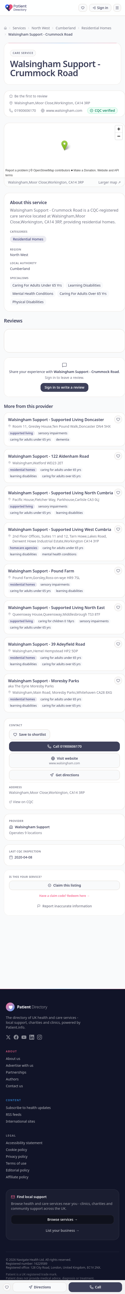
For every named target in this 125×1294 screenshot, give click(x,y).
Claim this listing (64, 885)
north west (19, 254)
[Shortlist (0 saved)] (82, 8)
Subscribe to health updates (28, 1107)
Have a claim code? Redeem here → (64, 896)
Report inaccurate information (64, 906)
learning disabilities (84, 285)
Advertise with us (19, 1065)
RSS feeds (13, 1114)
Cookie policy (16, 1149)
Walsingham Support (29, 827)
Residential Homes (96, 28)
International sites (20, 1121)
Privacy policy (17, 1156)
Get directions (64, 775)
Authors (12, 1079)
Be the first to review (28, 96)
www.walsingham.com (61, 110)
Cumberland (66, 28)
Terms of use (16, 1163)
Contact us (14, 1086)
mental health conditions (32, 293)
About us (13, 1058)
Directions (40, 1287)
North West (40, 28)
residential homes (28, 239)
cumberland (20, 268)
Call (95, 1287)
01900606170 (22, 110)
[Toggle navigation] (117, 8)
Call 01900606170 (64, 746)
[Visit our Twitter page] (8, 1037)
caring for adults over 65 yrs (83, 293)
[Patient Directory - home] (20, 8)
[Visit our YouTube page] (23, 1037)
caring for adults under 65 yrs (37, 285)
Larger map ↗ (109, 182)
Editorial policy (17, 1170)
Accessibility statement (24, 1142)
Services (19, 28)
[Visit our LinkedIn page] (31, 1037)
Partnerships (16, 1072)
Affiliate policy (17, 1177)
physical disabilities (28, 302)
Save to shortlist (29, 734)
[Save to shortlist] (118, 419)
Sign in (100, 7)
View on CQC (21, 801)
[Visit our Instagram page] (39, 1037)
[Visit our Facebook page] (16, 1037)
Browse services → (62, 1219)
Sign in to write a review (64, 387)
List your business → (62, 1230)
